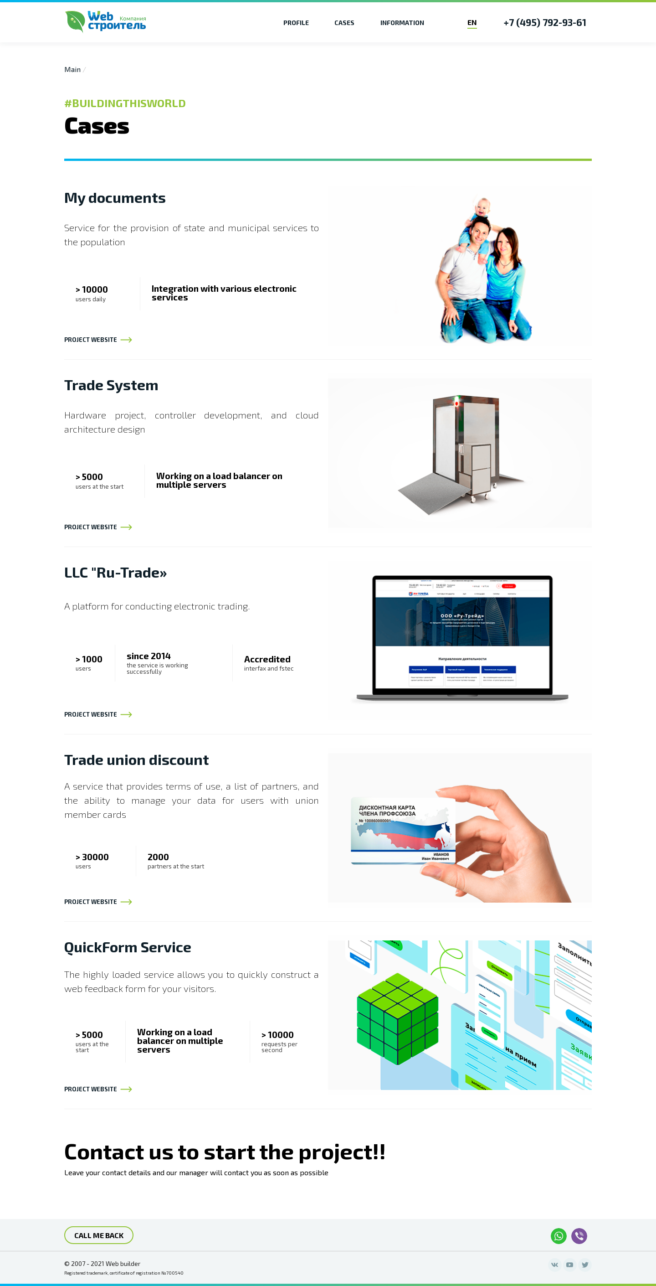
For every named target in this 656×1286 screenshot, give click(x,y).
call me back (98, 1235)
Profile (296, 22)
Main (72, 69)
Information (402, 22)
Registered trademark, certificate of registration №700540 (124, 1273)
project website (98, 340)
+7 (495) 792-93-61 (545, 22)
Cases (344, 22)
